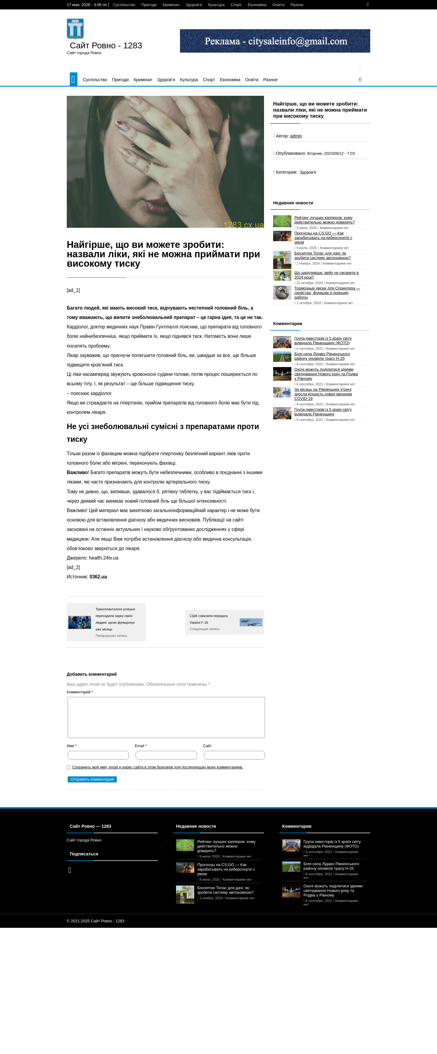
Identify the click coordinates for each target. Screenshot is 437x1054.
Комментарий (80, 692)
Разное (296, 4)
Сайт (207, 746)
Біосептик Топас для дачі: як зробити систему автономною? (322, 255)
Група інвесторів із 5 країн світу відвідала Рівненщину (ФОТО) (323, 340)
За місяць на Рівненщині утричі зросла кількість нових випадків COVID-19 (323, 394)
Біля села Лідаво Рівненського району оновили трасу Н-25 (322, 356)
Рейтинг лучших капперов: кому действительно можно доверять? (324, 219)
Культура (216, 4)
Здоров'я (308, 172)
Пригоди (149, 4)
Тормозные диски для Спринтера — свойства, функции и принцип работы (327, 293)
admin (296, 135)
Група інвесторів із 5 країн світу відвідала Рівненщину (323, 411)
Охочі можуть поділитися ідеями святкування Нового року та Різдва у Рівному (326, 374)
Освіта (278, 4)
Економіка (257, 4)
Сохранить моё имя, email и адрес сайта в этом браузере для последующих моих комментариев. (157, 767)
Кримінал (171, 4)
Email (141, 746)
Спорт (236, 4)
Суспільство (124, 4)
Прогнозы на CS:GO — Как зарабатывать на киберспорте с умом (323, 237)
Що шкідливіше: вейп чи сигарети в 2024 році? (326, 274)
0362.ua (98, 576)
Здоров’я (194, 4)
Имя (72, 746)
